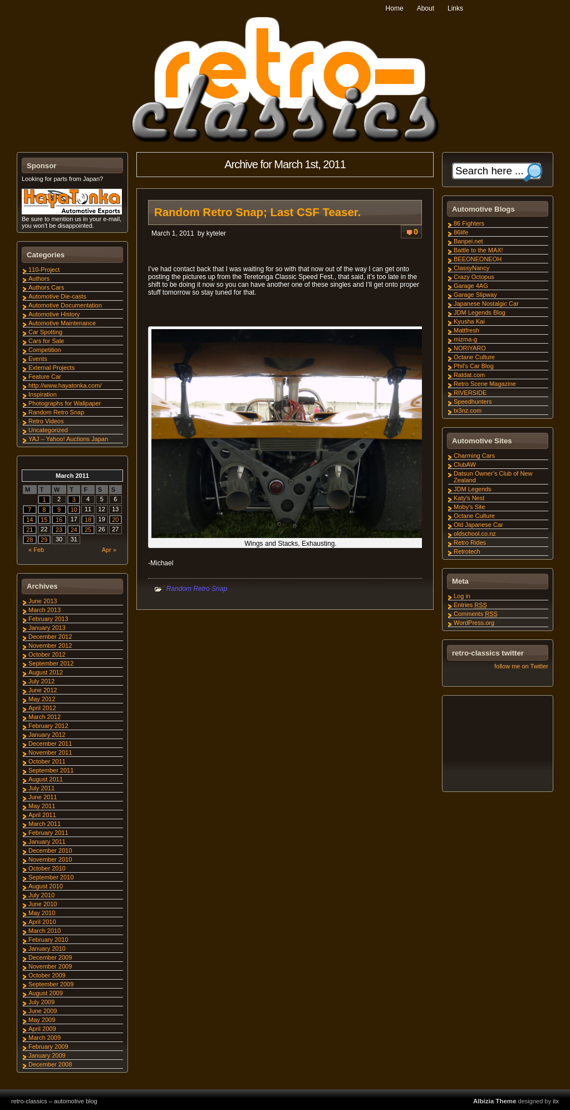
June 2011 (42, 797)
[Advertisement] (497, 745)
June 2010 (42, 904)
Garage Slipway (475, 294)
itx (556, 1101)
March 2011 (44, 823)
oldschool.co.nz (475, 533)
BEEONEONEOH (478, 259)
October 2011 (47, 761)
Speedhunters (473, 401)
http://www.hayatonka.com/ (64, 385)
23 (59, 529)
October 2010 (47, 868)
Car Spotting (45, 332)
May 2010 (41, 912)
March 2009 (44, 1037)
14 (29, 519)
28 (29, 539)
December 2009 (50, 957)
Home (395, 8)
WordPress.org (474, 622)
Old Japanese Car (478, 524)
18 (88, 519)
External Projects (51, 367)
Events (37, 358)
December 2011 (50, 743)
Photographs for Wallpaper (64, 403)
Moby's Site (469, 506)
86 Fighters (469, 223)
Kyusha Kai (469, 321)
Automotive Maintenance (62, 323)
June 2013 (42, 601)
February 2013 (48, 618)
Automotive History (54, 314)
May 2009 (41, 1019)
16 (59, 519)
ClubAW (465, 464)
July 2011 (41, 788)
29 (44, 539)
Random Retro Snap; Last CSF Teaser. (257, 212)
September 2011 (50, 770)
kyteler (216, 233)
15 (44, 519)
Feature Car (44, 376)
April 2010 (42, 921)
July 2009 (41, 1002)
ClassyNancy (471, 268)
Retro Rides (470, 542)
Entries (470, 605)
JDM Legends (473, 489)
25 (88, 529)
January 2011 (47, 841)
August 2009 (45, 993)
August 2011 (45, 779)
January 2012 (47, 734)
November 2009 (50, 966)
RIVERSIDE (470, 392)
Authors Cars (46, 287)
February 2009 (48, 1046)
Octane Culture (474, 357)
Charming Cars (474, 455)
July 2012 (41, 681)
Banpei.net (468, 241)
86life (461, 232)
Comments (476, 613)
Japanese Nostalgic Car (486, 303)
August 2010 (45, 886)
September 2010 (50, 877)
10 (74, 509)
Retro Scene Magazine (485, 383)
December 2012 (50, 636)
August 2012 (45, 672)
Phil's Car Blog (474, 366)
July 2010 (41, 895)
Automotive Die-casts (57, 296)
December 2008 (50, 1064)
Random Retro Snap (196, 589)
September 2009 (50, 984)
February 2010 (48, 939)
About (425, 8)
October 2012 (47, 654)
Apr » (109, 549)
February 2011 (48, 832)
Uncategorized (48, 430)
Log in (462, 596)
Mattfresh (466, 330)
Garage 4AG (471, 285)
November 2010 (50, 859)
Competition (44, 349)
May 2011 (41, 806)
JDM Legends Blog (479, 312)
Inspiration (42, 394)
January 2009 (47, 1055)
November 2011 (50, 752)
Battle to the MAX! (478, 250)
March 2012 (44, 716)
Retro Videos (45, 421)
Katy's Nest (469, 498)
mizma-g (465, 339)
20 (115, 519)
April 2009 (42, 1028)
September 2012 (50, 663)
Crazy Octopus (474, 276)
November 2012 (50, 645)
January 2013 (47, 627)
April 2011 (42, 814)
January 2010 (47, 948)
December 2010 (50, 850)
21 (29, 529)
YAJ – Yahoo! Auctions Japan (68, 439)
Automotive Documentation (65, 305)
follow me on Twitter (521, 666)
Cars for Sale (46, 341)
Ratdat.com (469, 374)
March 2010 (44, 930)
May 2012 (41, 699)
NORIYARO (470, 348)
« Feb (36, 549)
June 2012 (42, 690)
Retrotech (467, 551)
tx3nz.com (467, 410)
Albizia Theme (495, 1101)
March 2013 (44, 610)
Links (455, 8)
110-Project (44, 269)
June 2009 (42, 1011)
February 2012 (48, 725)
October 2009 (47, 975)
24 (74, 529)
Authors (39, 278)
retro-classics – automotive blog (54, 1101)
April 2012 (42, 708)
